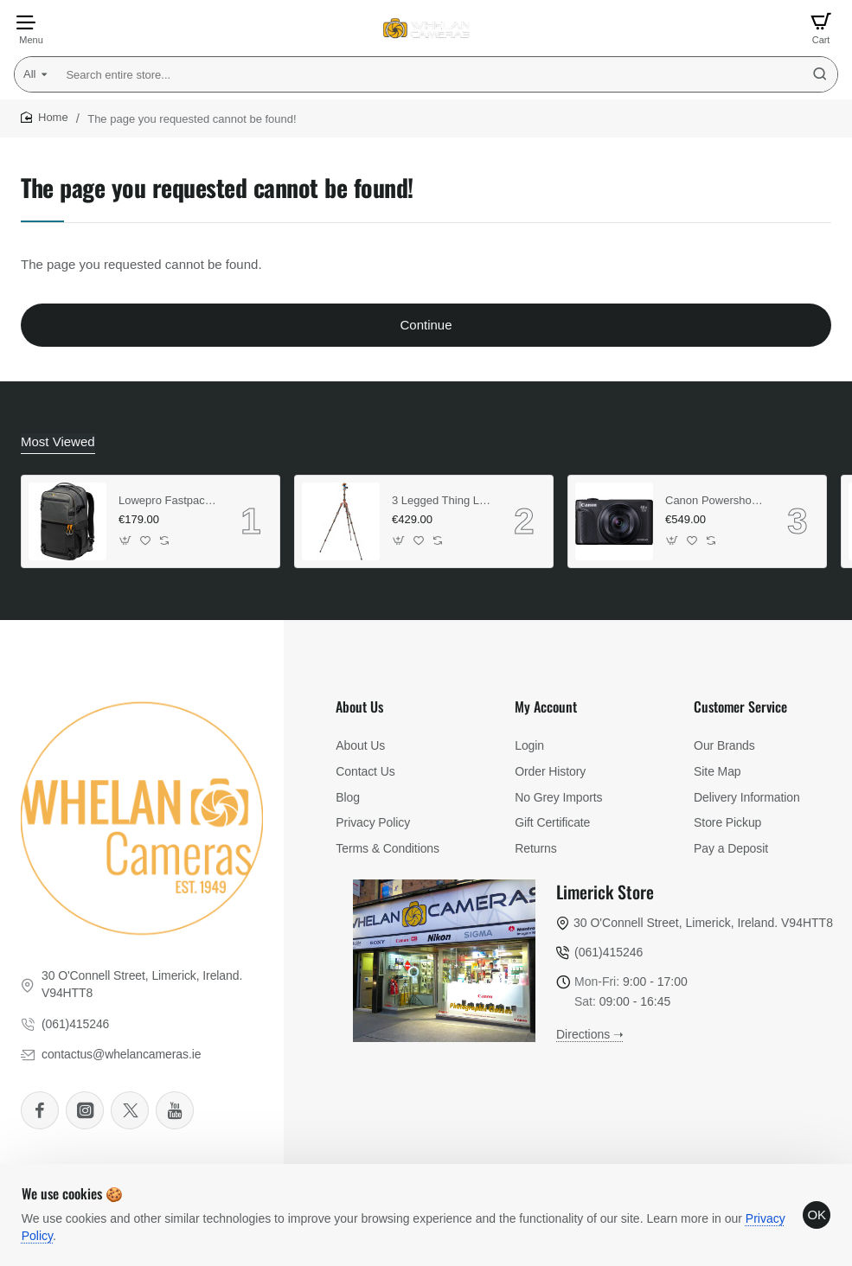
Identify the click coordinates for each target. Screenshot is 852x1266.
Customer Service (740, 706)
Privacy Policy (65, 1229)
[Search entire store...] (820, 74)
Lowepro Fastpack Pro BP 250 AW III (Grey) (168, 498)
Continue (426, 324)
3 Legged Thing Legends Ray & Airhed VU (441, 498)
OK (810, 1208)
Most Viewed (55, 441)
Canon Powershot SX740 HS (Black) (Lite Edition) (714, 498)
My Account (546, 706)
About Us (359, 706)
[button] (126, 539)
